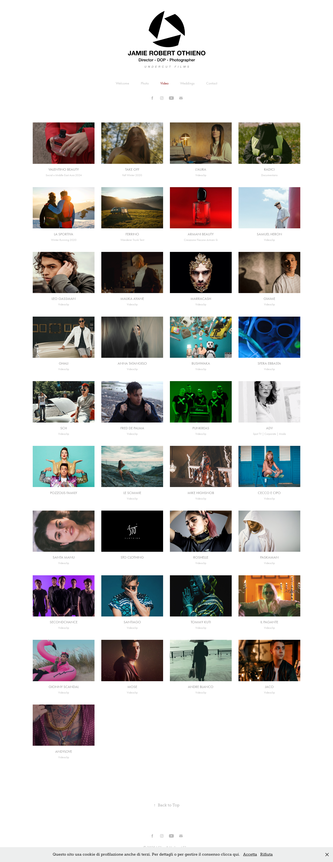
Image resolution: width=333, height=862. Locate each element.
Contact (211, 83)
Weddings (187, 83)
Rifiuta (266, 854)
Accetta (250, 854)
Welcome (122, 83)
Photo (145, 83)
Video (164, 83)
